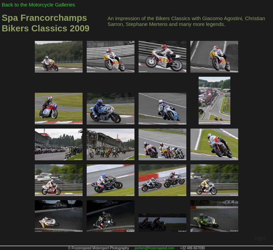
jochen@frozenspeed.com (154, 248)
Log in (260, 238)
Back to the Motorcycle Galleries (38, 5)
